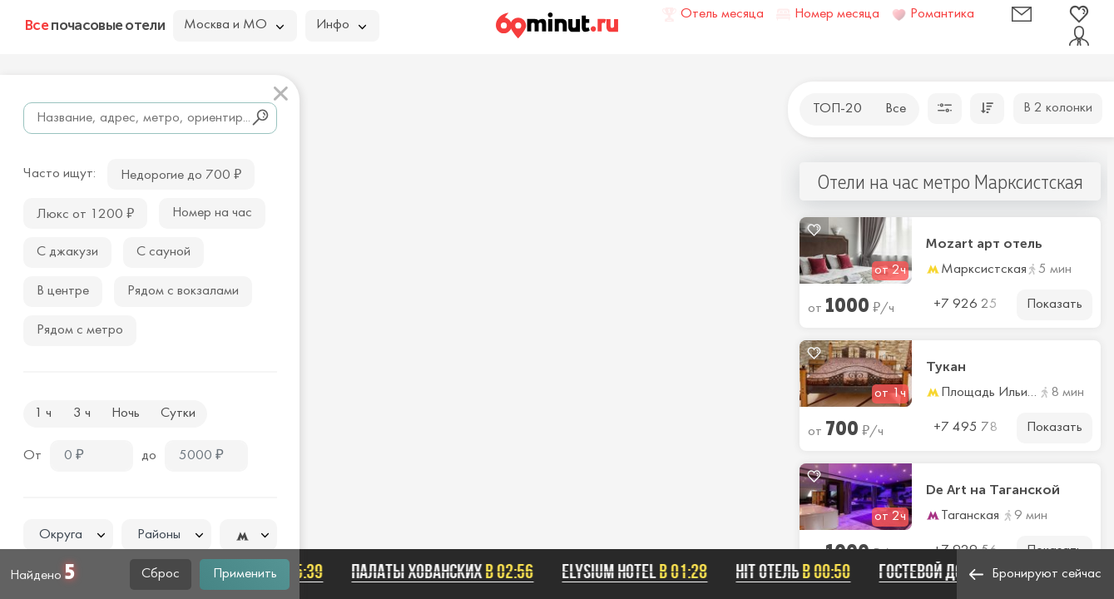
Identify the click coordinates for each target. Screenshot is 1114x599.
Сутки (178, 413)
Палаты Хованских (450, 571)
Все (895, 109)
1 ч (43, 413)
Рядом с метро (80, 330)
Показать (1054, 304)
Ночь (125, 413)
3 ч (82, 413)
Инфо (341, 25)
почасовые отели (95, 25)
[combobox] (68, 535)
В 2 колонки (1057, 108)
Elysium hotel (642, 571)
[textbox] (68, 535)
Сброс (160, 574)
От (32, 456)
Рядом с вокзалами (183, 291)
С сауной (163, 252)
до (148, 456)
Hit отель (801, 571)
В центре (63, 291)
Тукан (946, 367)
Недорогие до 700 (181, 173)
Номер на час (212, 213)
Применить (245, 574)
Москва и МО (234, 25)
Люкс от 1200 (85, 212)
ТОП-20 (837, 109)
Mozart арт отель (984, 243)
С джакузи (67, 252)
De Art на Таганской (993, 490)
